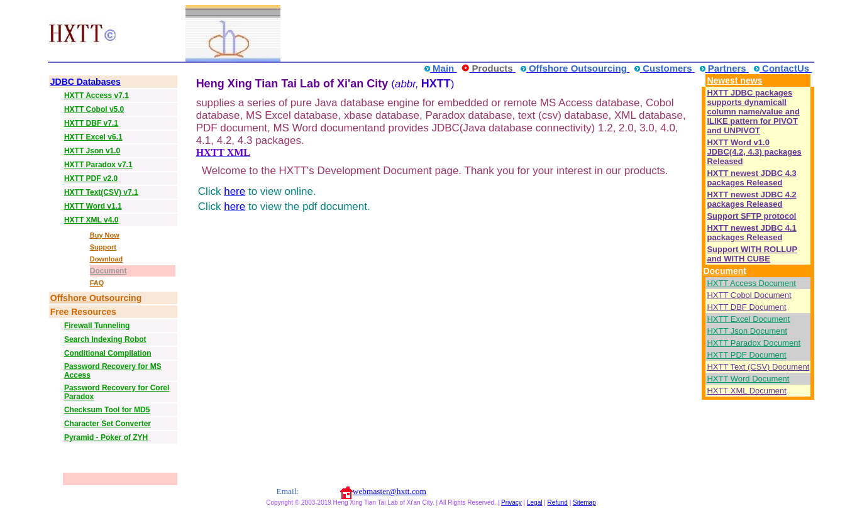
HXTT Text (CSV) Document (758, 366)
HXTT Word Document (748, 378)
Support (103, 247)
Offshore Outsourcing (95, 298)
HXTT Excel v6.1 (93, 137)
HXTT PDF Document (746, 355)
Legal (534, 502)
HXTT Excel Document (748, 319)
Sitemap (584, 502)
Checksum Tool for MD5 (107, 409)
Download (106, 259)
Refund (558, 502)
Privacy (511, 502)
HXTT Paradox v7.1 (98, 164)
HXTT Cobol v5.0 (94, 109)
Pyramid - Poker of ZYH (106, 437)
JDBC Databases (85, 82)
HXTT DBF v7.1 (91, 123)
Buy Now (104, 235)
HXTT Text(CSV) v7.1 (101, 192)
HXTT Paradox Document (753, 343)
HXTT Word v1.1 (93, 206)
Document (108, 270)
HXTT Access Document (751, 283)
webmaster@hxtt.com (389, 491)
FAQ (97, 283)
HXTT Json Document (747, 331)
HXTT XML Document (746, 390)
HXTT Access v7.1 (96, 95)
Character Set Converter (107, 423)
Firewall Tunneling (97, 325)
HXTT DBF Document (746, 307)
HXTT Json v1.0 (92, 150)
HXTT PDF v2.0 (91, 178)
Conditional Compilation (108, 353)
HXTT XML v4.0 (91, 220)
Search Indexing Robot (105, 339)
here (234, 191)
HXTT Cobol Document (749, 295)
